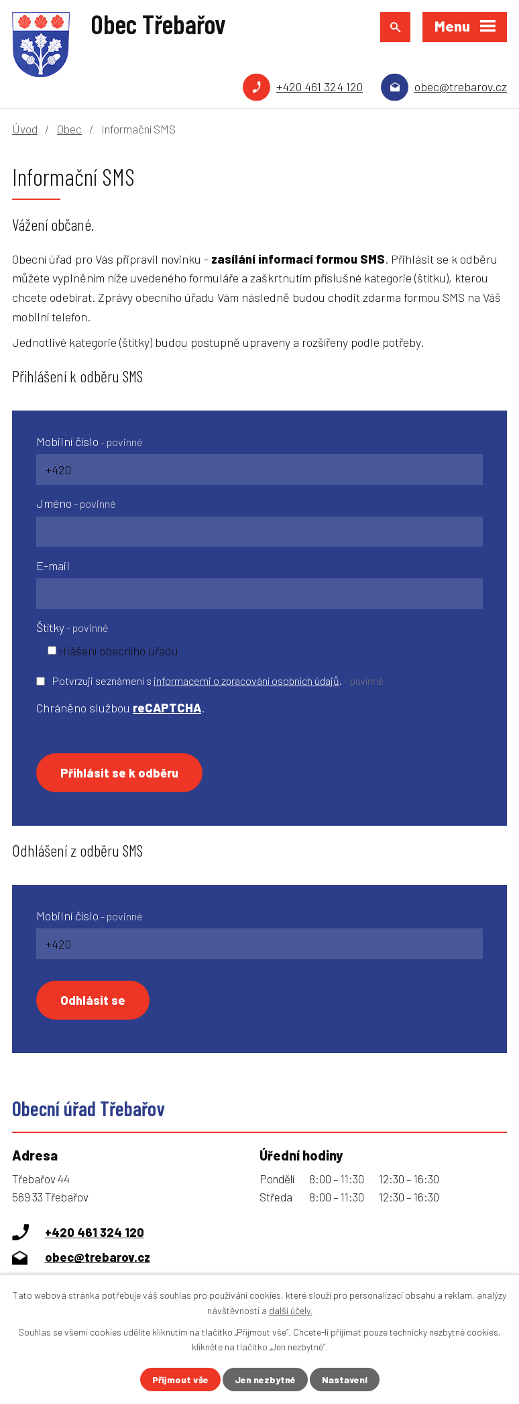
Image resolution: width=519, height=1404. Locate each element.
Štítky (72, 627)
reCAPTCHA (167, 707)
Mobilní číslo (89, 441)
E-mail (53, 565)
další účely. (290, 1309)
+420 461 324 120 (319, 86)
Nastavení (344, 1379)
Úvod (25, 129)
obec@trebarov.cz (460, 86)
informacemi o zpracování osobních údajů (246, 680)
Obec (69, 129)
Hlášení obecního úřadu (118, 650)
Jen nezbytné (265, 1379)
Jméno (76, 503)
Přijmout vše (180, 1379)
